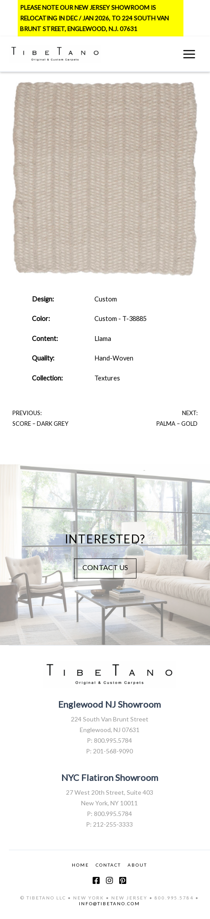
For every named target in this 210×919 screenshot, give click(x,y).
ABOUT (137, 865)
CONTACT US (105, 567)
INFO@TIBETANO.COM (109, 903)
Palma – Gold (177, 423)
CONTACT (108, 865)
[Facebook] (96, 880)
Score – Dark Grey (40, 423)
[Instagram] (109, 880)
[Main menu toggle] (189, 54)
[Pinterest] (123, 880)
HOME (80, 865)
